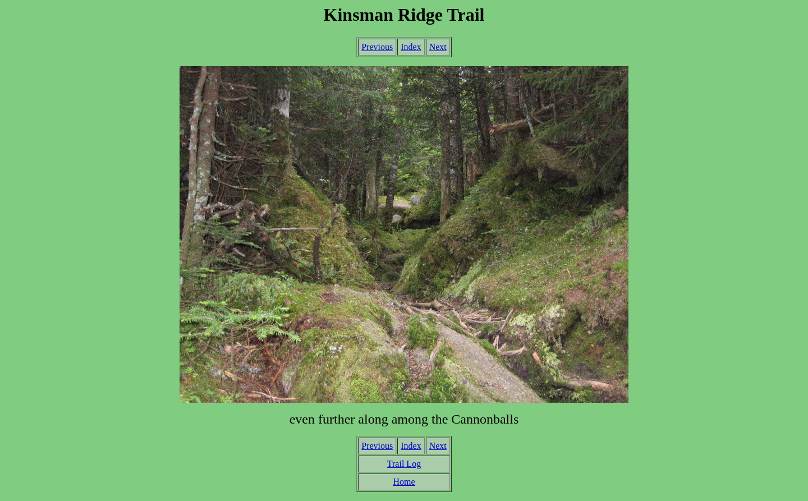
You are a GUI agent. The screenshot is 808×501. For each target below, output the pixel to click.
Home (404, 481)
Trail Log (404, 463)
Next (438, 47)
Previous (377, 47)
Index (411, 47)
